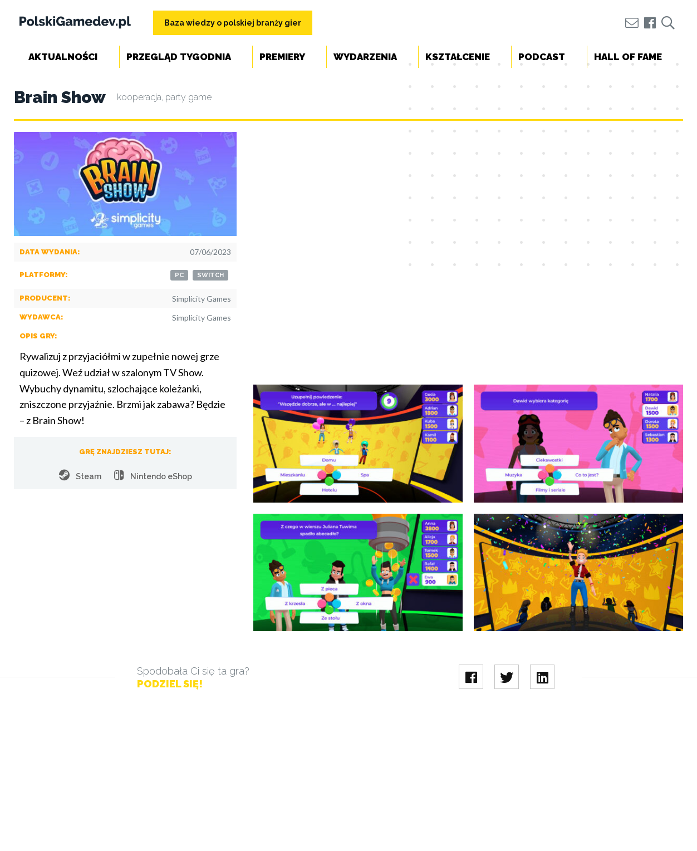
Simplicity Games (201, 298)
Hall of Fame (628, 56)
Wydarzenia (365, 56)
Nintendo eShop (153, 475)
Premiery (282, 56)
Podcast (541, 56)
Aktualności (62, 56)
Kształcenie (457, 56)
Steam (80, 475)
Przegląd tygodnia (178, 56)
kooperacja (139, 97)
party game (188, 97)
